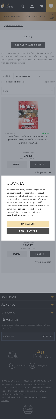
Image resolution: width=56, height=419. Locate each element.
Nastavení (28, 224)
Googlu (32, 202)
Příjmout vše (28, 231)
